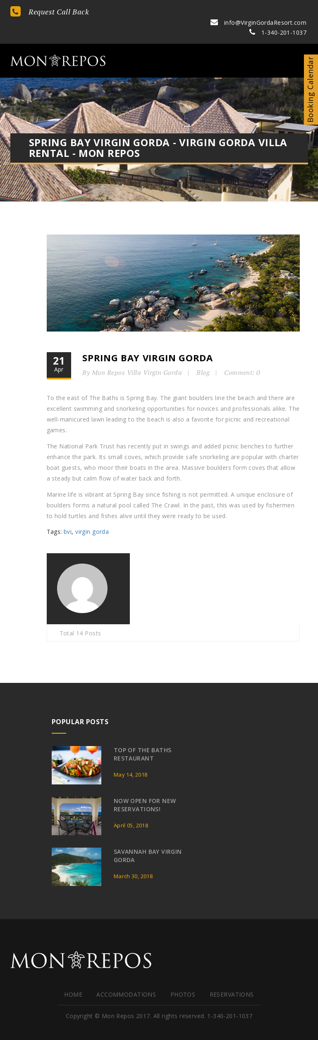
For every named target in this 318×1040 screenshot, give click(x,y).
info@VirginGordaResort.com (259, 11)
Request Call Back (49, 12)
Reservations (232, 979)
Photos (183, 979)
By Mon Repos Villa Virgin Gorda (133, 358)
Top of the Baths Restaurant (143, 739)
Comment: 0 (243, 358)
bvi (68, 518)
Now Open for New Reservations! (145, 790)
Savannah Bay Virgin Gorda (148, 841)
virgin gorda (92, 518)
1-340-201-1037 (278, 21)
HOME (73, 979)
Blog (204, 358)
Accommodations (126, 979)
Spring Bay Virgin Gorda (149, 344)
